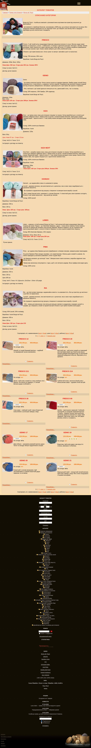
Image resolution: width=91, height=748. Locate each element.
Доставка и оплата (6, 736)
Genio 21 (67, 460)
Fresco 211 (23, 371)
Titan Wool (47, 606)
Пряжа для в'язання (15, 12)
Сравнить (30, 361)
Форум (3, 743)
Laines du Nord (47, 575)
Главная (5, 12)
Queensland (47, 593)
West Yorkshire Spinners (47, 609)
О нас (2, 741)
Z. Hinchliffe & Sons (47, 612)
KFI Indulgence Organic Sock (47, 570)
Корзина (3, 745)
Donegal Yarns (47, 553)
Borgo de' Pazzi (28, 12)
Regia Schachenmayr (47, 595)
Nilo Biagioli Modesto (47, 589)
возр (40, 333)
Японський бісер (46, 617)
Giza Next (45, 148)
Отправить (45, 725)
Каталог (3, 734)
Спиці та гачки (46, 620)
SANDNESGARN (47, 598)
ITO (47, 568)
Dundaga (47, 557)
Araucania (47, 536)
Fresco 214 (67, 371)
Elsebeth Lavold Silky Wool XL (47, 562)
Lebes (45, 220)
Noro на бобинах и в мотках (47, 590)
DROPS (47, 556)
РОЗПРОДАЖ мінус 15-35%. (46, 615)
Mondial (47, 587)
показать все (51, 336)
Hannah (45, 179)
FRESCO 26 (23, 399)
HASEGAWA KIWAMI (47, 567)
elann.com (47, 561)
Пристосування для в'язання (46, 619)
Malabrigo (47, 586)
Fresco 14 (23, 339)
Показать (45, 525)
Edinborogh (47, 559)
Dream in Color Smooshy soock (47, 554)
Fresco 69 (67, 399)
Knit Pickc (47, 572)
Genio (45, 75)
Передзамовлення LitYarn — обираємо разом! (45, 710)
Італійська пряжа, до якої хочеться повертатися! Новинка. (45, 714)
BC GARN (47, 537)
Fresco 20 (67, 339)
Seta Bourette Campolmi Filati (47, 603)
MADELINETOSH (47, 584)
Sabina (47, 597)
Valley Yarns (47, 608)
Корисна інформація (46, 531)
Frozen (47, 565)
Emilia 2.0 (47, 564)
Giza (45, 111)
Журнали (46, 623)
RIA (45, 288)
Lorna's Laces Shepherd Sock (47, 581)
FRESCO (45, 40)
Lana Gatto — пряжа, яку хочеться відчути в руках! (45, 705)
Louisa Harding (47, 583)
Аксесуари (46, 622)
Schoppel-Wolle (47, 601)
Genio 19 (67, 432)
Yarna (47, 611)
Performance (47, 592)
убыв (44, 333)
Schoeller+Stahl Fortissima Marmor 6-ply (47, 600)
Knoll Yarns (47, 573)
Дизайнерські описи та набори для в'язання (46, 625)
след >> (42, 336)
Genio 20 (24, 460)
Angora (47, 534)
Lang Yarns (47, 578)
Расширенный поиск (45, 636)
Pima (45, 247)
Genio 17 (24, 432)
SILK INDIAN (47, 604)
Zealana (47, 614)
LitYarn (47, 579)
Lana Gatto (47, 576)
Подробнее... (7, 364)
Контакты (3, 739)
